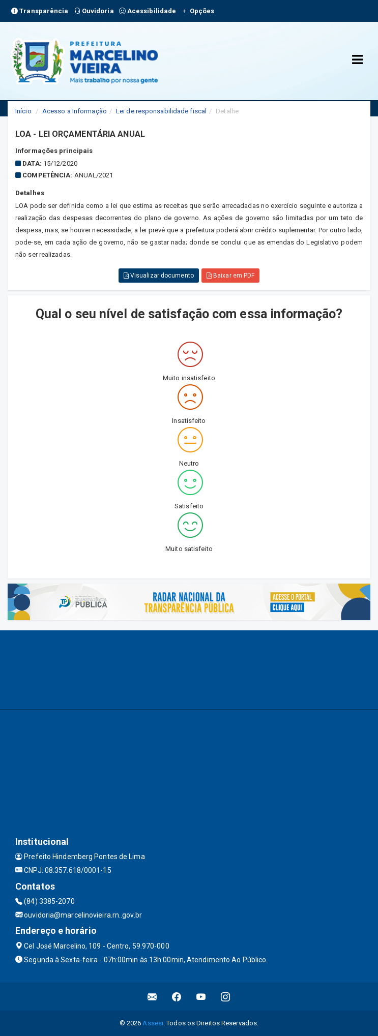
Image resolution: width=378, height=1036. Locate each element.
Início (23, 111)
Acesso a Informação (74, 111)
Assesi (152, 1023)
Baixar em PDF (231, 275)
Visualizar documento (159, 275)
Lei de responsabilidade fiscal (161, 111)
